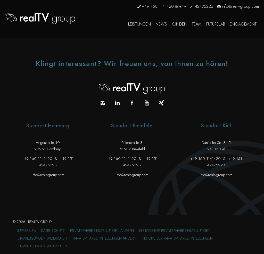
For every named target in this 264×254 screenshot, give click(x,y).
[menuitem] (139, 24)
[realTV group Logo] (40, 18)
